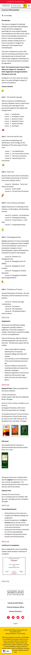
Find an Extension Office (15, 607)
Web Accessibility (11, 633)
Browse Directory (15, 611)
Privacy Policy (21, 633)
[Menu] (29, 6)
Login (15, 623)
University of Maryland (15, 1)
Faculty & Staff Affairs (15, 603)
